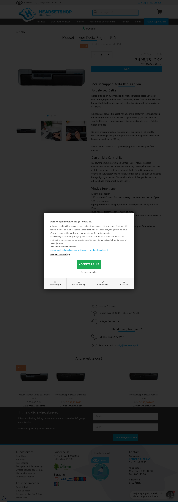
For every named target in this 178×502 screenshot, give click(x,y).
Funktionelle (102, 284)
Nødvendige (55, 284)
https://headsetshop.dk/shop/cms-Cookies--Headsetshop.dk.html (79, 250)
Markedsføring (78, 284)
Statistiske (124, 284)
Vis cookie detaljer (89, 272)
